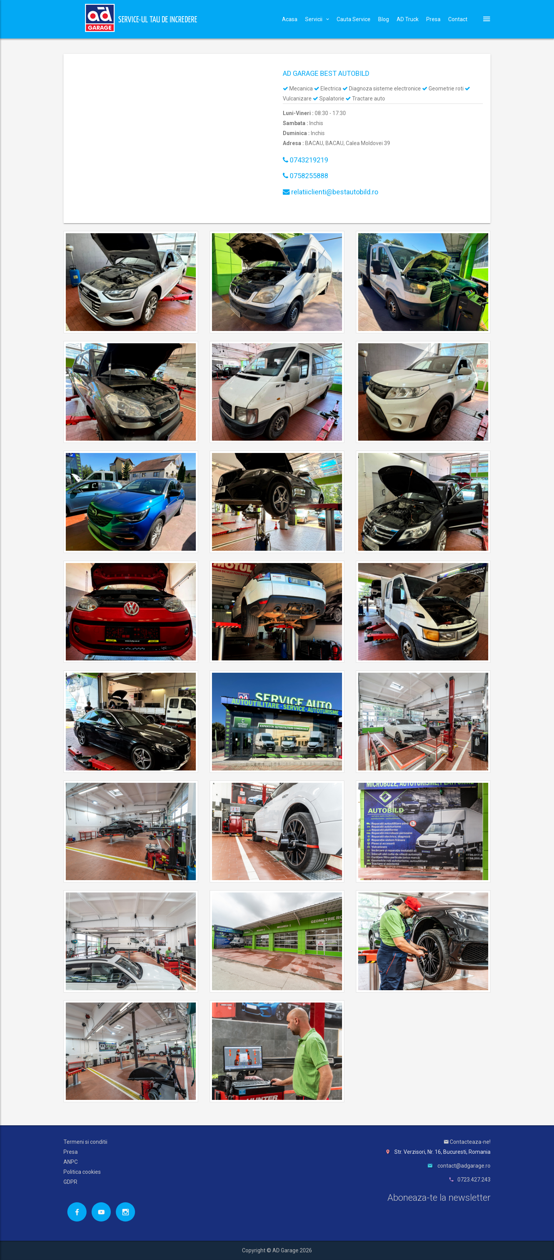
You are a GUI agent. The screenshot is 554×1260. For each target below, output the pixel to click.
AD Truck (408, 19)
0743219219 (305, 160)
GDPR (70, 1182)
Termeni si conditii (85, 1142)
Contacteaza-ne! (467, 1142)
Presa (433, 19)
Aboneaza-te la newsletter (439, 1197)
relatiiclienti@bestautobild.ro (330, 192)
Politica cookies (82, 1172)
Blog (383, 19)
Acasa (289, 19)
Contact (457, 19)
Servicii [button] (317, 19)
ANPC (70, 1162)
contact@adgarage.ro (464, 1166)
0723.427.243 (474, 1179)
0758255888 (305, 176)
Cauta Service (353, 19)
